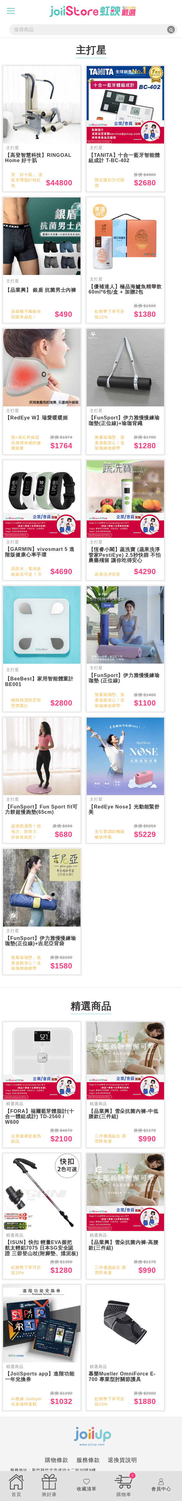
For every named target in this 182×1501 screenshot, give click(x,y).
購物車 (124, 1484)
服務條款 (88, 1470)
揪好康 (49, 1484)
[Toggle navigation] (11, 11)
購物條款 (56, 1470)
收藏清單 (86, 1484)
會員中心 (161, 1484)
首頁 (16, 1484)
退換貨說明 (122, 1470)
